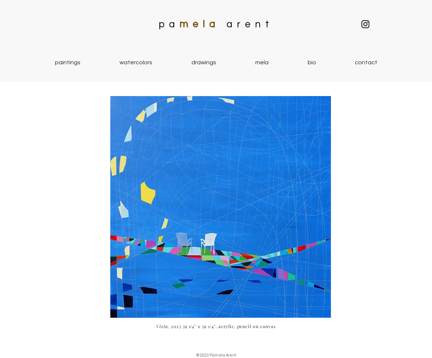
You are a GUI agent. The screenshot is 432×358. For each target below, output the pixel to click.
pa (169, 24)
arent (250, 24)
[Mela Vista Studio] (365, 24)
